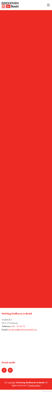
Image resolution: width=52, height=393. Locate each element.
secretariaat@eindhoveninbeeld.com (22, 329)
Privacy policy (34, 385)
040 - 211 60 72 (18, 326)
